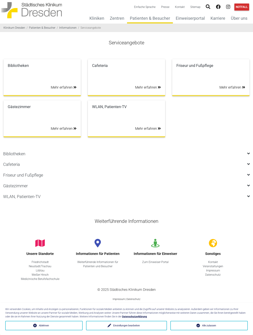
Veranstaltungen (213, 266)
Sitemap (195, 7)
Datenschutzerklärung (134, 316)
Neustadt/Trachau (40, 266)
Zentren (118, 18)
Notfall (242, 7)
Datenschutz (213, 274)
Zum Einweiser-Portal (155, 262)
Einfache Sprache (144, 7)
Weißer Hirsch (40, 274)
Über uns (240, 18)
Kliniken (98, 18)
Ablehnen (44, 325)
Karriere (219, 18)
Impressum (213, 270)
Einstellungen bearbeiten (126, 325)
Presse (165, 7)
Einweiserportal (192, 18)
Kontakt (180, 7)
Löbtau (40, 270)
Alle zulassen (209, 325)
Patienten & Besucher (150, 18)
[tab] (126, 154)
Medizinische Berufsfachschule (40, 279)
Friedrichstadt (40, 262)
